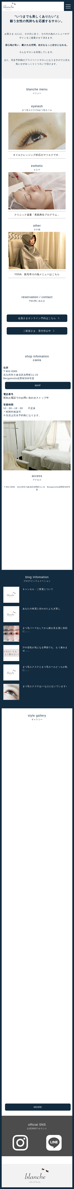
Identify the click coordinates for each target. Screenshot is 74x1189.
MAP (38, 385)
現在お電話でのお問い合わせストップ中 (26, 397)
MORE (38, 1107)
